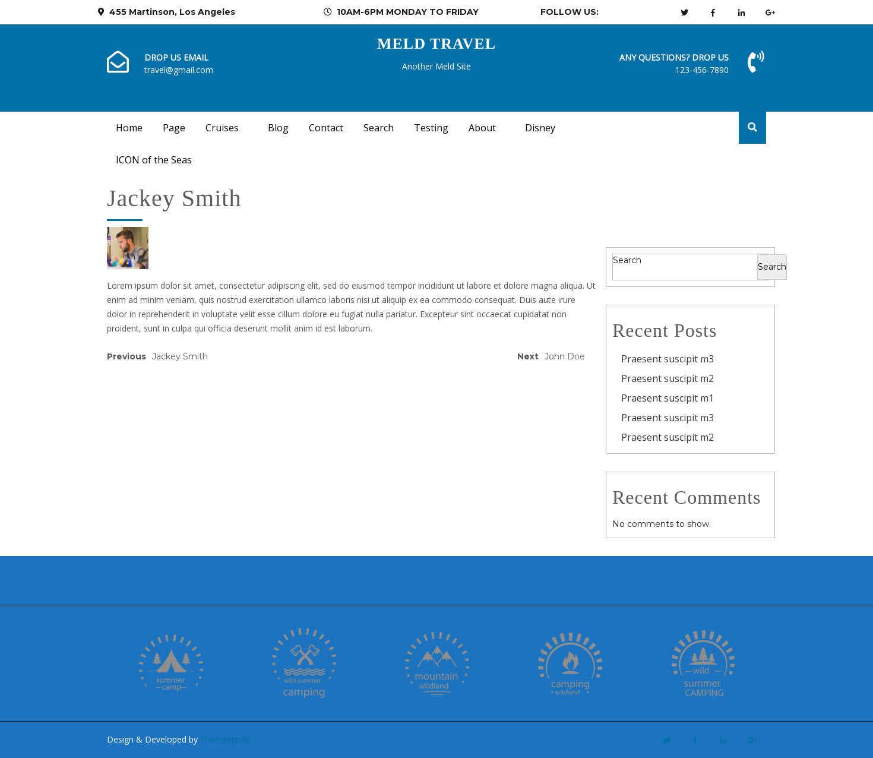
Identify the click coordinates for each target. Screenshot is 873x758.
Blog (278, 127)
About (482, 127)
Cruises (222, 127)
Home (129, 127)
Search (378, 127)
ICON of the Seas (154, 159)
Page (174, 127)
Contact (326, 127)
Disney (540, 127)
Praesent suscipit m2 (667, 378)
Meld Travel (436, 43)
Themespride (224, 739)
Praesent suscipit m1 (667, 398)
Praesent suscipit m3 (667, 358)
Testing (431, 127)
